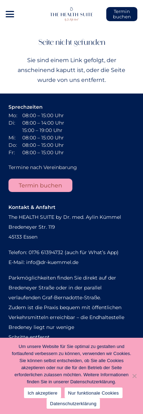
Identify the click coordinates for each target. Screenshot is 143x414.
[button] (10, 14)
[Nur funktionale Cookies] (134, 375)
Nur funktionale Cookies (93, 393)
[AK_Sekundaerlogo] (71, 14)
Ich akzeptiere (42, 393)
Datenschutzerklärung (73, 403)
